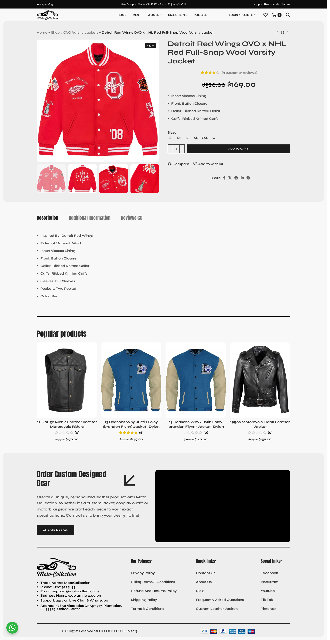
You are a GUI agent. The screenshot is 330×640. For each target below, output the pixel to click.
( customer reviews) (239, 73)
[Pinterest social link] (236, 173)
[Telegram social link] (248, 173)
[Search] (288, 15)
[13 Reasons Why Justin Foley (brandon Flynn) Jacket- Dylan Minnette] (131, 380)
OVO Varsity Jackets (80, 32)
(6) (141, 432)
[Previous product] (277, 32)
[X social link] (230, 173)
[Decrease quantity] (170, 144)
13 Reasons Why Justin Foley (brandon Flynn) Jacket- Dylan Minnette (131, 426)
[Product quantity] (176, 144)
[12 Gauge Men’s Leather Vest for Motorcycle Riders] (67, 380)
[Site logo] (47, 15)
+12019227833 (45, 4)
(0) (77, 432)
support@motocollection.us (272, 4)
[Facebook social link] (224, 173)
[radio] (183, 133)
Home (42, 32)
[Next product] (287, 32)
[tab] (47, 217)
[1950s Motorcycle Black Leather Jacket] (260, 380)
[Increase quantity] (182, 144)
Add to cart (238, 143)
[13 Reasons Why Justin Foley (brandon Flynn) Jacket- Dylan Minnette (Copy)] (196, 380)
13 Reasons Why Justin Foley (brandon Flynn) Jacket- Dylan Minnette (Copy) (195, 426)
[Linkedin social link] (242, 173)
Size (171, 132)
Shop (55, 32)
